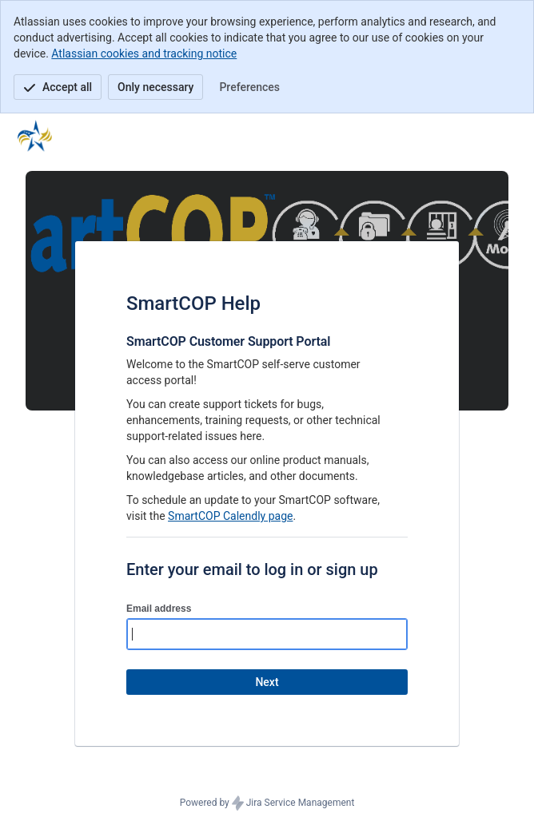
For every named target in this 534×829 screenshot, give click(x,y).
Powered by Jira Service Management (267, 803)
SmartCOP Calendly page (230, 516)
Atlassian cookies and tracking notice (144, 53)
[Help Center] (35, 136)
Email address (158, 608)
